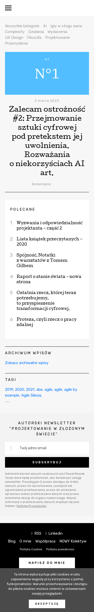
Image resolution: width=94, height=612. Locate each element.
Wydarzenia (57, 31)
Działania (36, 31)
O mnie (25, 541)
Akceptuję (47, 603)
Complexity (15, 31)
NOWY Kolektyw (72, 541)
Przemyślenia (16, 43)
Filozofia (34, 37)
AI (45, 26)
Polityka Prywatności (31, 506)
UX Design (14, 37)
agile (48, 389)
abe (39, 389)
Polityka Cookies (31, 549)
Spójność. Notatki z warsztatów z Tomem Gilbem (42, 260)
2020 (19, 389)
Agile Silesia (31, 395)
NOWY (47, 8)
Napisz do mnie (47, 563)
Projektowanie (57, 37)
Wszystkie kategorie (22, 26)
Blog (12, 541)
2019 (9, 389)
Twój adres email (33, 448)
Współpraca (45, 541)
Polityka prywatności (60, 549)
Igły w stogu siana (66, 26)
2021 (30, 389)
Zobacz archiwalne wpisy (26, 363)
